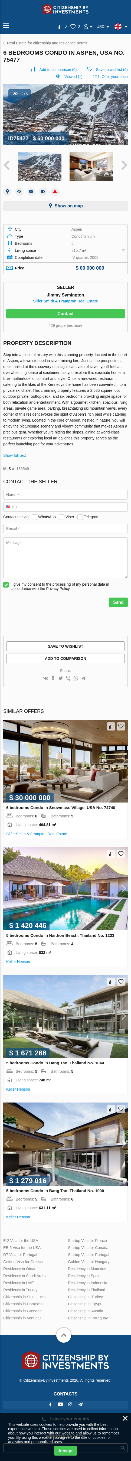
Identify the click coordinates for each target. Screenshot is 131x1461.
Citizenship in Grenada (22, 1311)
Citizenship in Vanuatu (22, 1318)
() (58, 69)
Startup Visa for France (87, 1240)
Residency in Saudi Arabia (25, 1276)
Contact (65, 313)
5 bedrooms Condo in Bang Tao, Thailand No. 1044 (55, 1063)
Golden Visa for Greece (23, 1262)
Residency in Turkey (20, 1290)
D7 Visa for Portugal (20, 1255)
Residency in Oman (19, 1269)
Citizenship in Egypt (84, 1304)
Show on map (69, 206)
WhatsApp (47, 517)
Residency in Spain (84, 1276)
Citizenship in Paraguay (88, 1318)
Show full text (14, 455)
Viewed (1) (73, 76)
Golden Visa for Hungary (88, 1262)
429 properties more (65, 325)
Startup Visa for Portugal (88, 1255)
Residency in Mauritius (87, 1269)
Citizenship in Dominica (23, 1304)
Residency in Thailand (86, 1290)
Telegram (92, 517)
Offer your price (115, 76)
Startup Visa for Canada (88, 1247)
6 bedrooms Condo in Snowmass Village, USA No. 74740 (60, 807)
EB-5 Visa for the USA (22, 1247)
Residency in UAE (18, 1283)
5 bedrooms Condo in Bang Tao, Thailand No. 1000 (55, 1190)
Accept (65, 1451)
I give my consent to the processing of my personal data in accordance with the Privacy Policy (60, 586)
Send (118, 602)
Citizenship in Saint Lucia (24, 1297)
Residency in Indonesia (87, 1283)
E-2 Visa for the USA (20, 1240)
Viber (70, 517)
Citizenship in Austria (85, 1311)
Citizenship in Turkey (85, 1297)
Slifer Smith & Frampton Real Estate (65, 301)
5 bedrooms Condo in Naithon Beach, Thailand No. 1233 (60, 935)
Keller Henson (18, 962)
